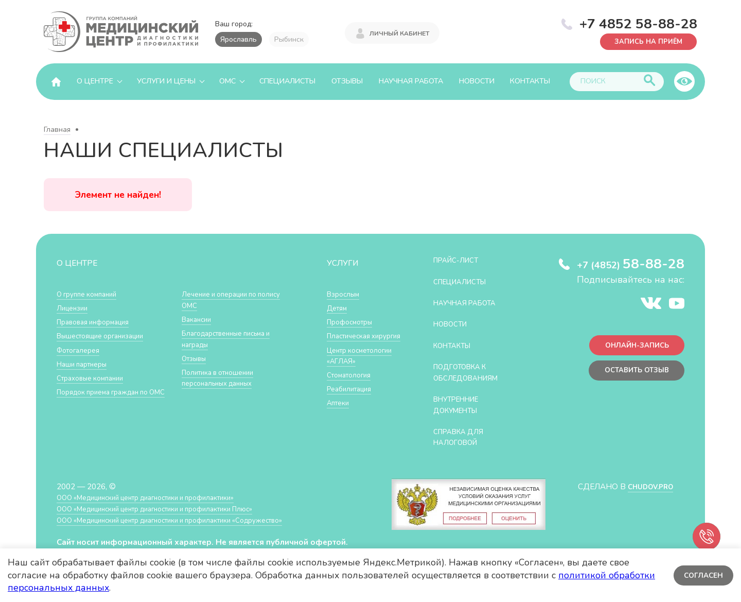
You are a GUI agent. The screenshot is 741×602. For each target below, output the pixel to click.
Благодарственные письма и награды (233, 339)
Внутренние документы (460, 404)
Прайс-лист (459, 259)
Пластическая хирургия (352, 341)
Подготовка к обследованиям (470, 372)
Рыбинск (289, 39)
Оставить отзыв (632, 375)
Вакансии (199, 319)
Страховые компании (95, 377)
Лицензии (74, 307)
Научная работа (411, 81)
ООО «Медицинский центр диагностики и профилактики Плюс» (172, 508)
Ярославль (238, 39)
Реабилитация (353, 410)
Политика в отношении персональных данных (223, 378)
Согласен (702, 575)
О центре (95, 81)
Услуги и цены (166, 81)
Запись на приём (643, 41)
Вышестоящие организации (107, 335)
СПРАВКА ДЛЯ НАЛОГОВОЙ (462, 437)
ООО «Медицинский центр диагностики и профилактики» (161, 497)
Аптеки (340, 424)
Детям (338, 307)
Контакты (530, 81)
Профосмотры (353, 321)
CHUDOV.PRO (646, 486)
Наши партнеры (85, 363)
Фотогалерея (81, 350)
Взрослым (345, 293)
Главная (57, 129)
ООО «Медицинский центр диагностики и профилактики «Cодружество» (189, 519)
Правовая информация (98, 321)
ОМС (227, 81)
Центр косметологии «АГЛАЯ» (352, 371)
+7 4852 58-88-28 (638, 22)
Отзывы (347, 81)
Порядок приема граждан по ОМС (110, 397)
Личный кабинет (399, 32)
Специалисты (287, 81)
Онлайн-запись (632, 347)
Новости (477, 81)
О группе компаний (91, 293)
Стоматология (352, 396)
